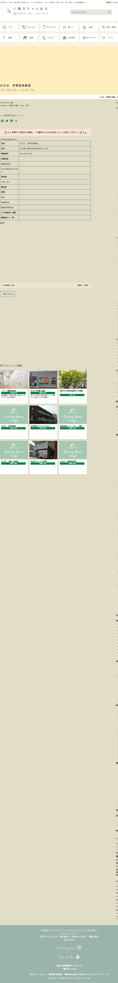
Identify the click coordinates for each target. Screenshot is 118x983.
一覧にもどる (7, 294)
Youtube (69, 957)
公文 (27, 105)
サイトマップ (56, 930)
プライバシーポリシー (69, 933)
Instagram (69, 948)
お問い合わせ (69, 939)
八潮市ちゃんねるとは (48, 936)
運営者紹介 (64, 936)
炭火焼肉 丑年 (7, 285)
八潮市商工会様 (70, 974)
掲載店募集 (93, 936)
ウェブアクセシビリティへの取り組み (80, 930)
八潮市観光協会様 (54, 974)
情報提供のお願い (79, 936)
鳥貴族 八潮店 (83, 285)
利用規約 (44, 930)
